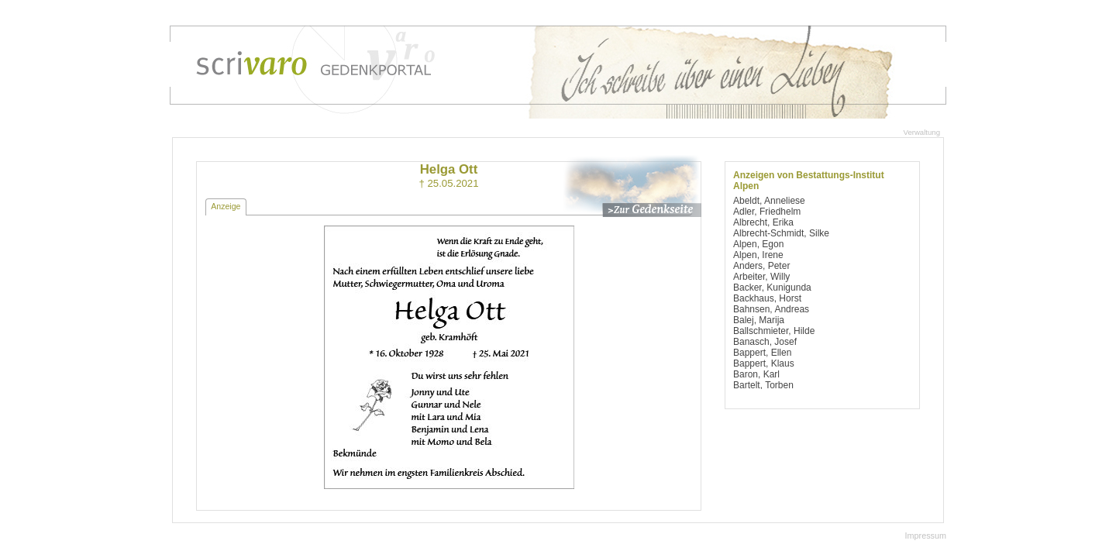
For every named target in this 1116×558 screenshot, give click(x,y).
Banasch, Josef (765, 341)
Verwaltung (922, 132)
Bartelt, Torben (763, 385)
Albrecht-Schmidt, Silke (781, 233)
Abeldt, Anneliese (769, 200)
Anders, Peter (761, 265)
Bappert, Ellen (762, 352)
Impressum (925, 535)
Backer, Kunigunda (772, 287)
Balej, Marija (758, 320)
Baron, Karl (756, 374)
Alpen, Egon (758, 244)
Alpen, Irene (758, 255)
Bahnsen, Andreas (771, 309)
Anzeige (225, 206)
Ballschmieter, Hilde (774, 331)
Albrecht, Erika (763, 222)
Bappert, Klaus (763, 363)
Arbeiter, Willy (761, 276)
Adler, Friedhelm (767, 211)
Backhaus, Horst (767, 298)
